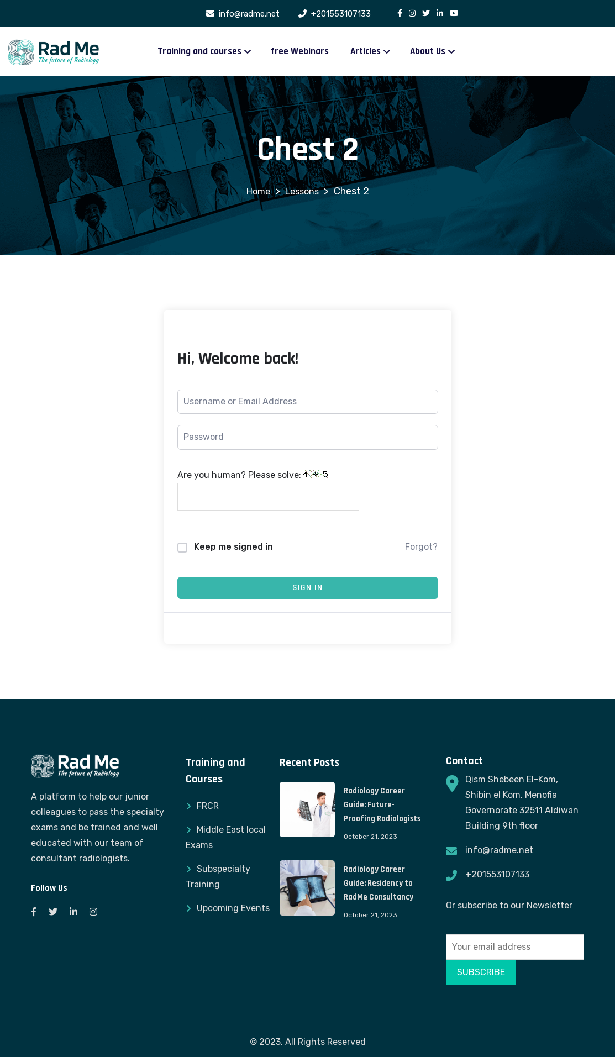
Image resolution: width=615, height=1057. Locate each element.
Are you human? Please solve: (268, 490)
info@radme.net (499, 850)
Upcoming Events (233, 908)
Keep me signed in (233, 546)
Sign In (307, 587)
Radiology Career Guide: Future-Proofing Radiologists (382, 805)
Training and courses (199, 51)
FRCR (208, 806)
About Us (427, 51)
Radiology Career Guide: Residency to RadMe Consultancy (378, 883)
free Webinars (300, 51)
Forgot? (421, 546)
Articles (365, 51)
